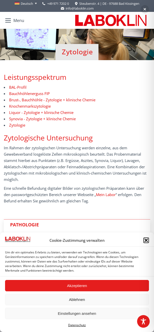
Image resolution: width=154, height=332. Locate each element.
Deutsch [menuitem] (27, 3)
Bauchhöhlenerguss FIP (29, 93)
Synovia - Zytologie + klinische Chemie (42, 118)
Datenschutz (77, 325)
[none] (26, 3)
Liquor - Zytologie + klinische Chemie (41, 112)
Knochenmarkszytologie (30, 106)
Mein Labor (106, 194)
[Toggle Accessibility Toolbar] (143, 321)
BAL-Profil (18, 87)
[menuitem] (26, 3)
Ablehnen (77, 299)
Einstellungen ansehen (77, 313)
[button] (146, 240)
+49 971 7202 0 (58, 3)
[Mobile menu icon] (14, 20)
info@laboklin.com (77, 8)
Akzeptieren (77, 285)
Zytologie (17, 125)
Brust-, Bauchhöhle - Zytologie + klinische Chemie (52, 99)
